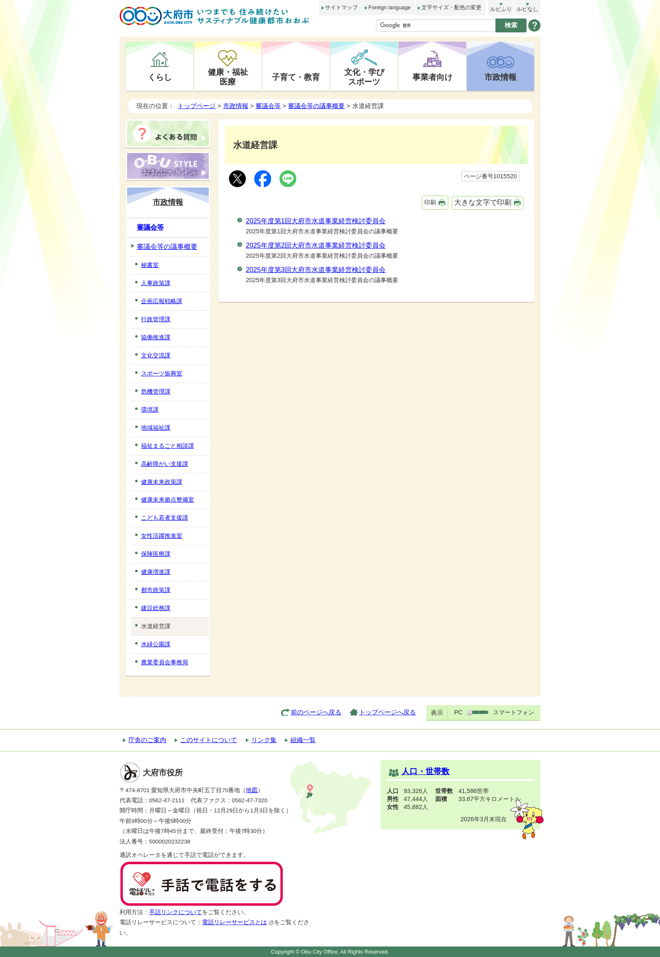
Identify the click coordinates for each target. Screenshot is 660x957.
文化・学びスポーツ (364, 76)
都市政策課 (155, 590)
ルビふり (501, 9)
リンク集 (264, 739)
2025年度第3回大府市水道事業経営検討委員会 (316, 269)
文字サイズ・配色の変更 (451, 7)
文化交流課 (155, 355)
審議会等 (268, 105)
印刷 (430, 202)
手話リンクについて (175, 912)
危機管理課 (155, 391)
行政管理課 (155, 319)
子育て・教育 (296, 77)
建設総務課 (155, 608)
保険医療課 (155, 553)
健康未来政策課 (161, 481)
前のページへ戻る (316, 712)
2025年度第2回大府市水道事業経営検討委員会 (316, 245)
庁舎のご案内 (147, 739)
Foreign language (389, 7)
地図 (252, 790)
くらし (160, 77)
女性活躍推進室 (161, 535)
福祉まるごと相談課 (167, 445)
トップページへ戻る (387, 712)
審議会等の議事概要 (316, 105)
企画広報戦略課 (161, 301)
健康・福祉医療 (228, 76)
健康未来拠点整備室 (167, 499)
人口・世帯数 (426, 771)
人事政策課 (155, 283)
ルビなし (527, 9)
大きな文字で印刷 (482, 202)
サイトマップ (341, 7)
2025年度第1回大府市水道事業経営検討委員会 (316, 221)
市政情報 (500, 77)
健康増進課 (155, 571)
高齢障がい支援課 (164, 463)
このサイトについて (208, 739)
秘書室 (150, 265)
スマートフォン (513, 712)
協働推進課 (155, 337)
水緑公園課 (155, 644)
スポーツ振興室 (161, 373)
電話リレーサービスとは (238, 922)
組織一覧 (303, 739)
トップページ (197, 105)
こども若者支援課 (164, 517)
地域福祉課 (155, 427)
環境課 (150, 409)
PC (458, 712)
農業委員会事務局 (164, 662)
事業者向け (432, 77)
